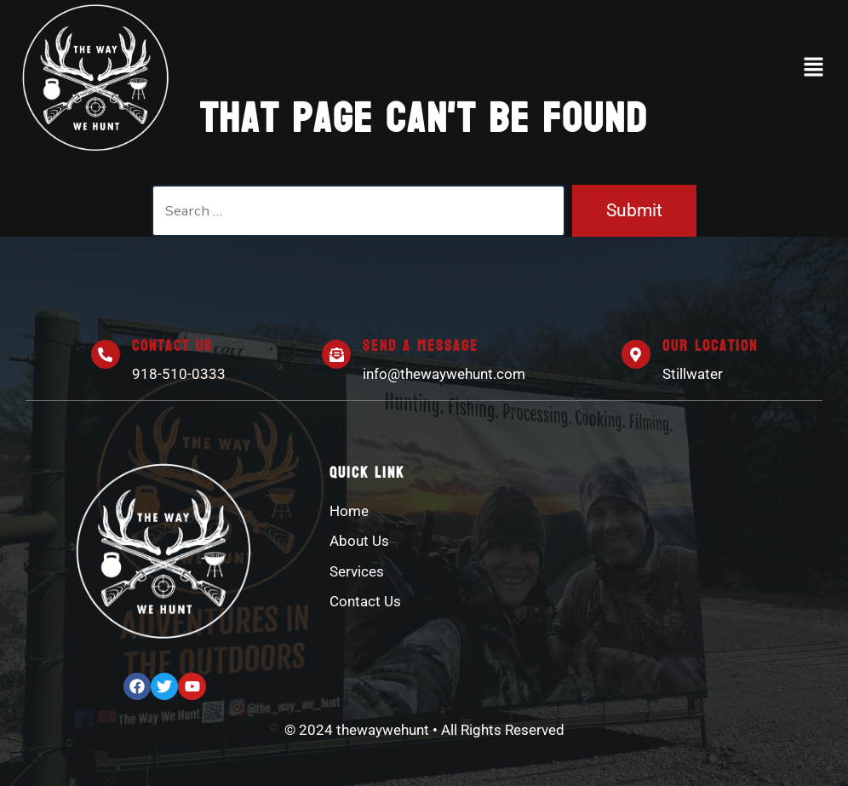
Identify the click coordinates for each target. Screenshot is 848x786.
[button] (814, 68)
